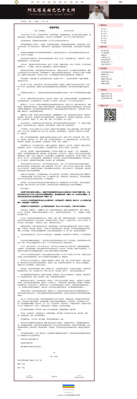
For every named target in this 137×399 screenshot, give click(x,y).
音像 (71, 2)
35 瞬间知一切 (105, 57)
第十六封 (104, 38)
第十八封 (104, 29)
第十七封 (104, 33)
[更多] (119, 86)
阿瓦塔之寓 (104, 77)
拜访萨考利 (29, 377)
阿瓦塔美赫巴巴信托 (107, 72)
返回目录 (54, 376)
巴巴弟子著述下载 (106, 98)
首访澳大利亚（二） (107, 62)
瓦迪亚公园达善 (79, 377)
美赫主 (37, 21)
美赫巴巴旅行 (105, 81)
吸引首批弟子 (105, 50)
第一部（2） (105, 36)
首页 (32, 2)
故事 (60, 2)
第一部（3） (105, 31)
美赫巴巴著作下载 (106, 94)
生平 (38, 2)
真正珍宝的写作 (106, 59)
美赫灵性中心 (105, 74)
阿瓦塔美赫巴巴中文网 (73, 395)
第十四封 (104, 42)
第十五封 (104, 40)
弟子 (65, 2)
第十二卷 (45, 21)
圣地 (76, 2)
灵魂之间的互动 (106, 64)
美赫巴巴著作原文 (106, 79)
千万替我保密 (105, 53)
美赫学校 (104, 55)
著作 (54, 2)
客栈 (82, 2)
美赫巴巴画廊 (105, 83)
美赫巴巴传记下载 (106, 96)
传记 (43, 2)
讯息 (49, 2)
